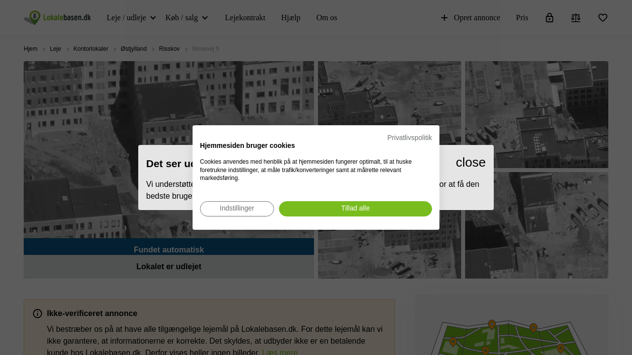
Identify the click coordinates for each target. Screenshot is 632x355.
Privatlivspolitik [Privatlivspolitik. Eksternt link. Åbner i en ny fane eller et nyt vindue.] (410, 138)
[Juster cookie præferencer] (237, 208)
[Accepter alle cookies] (355, 208)
